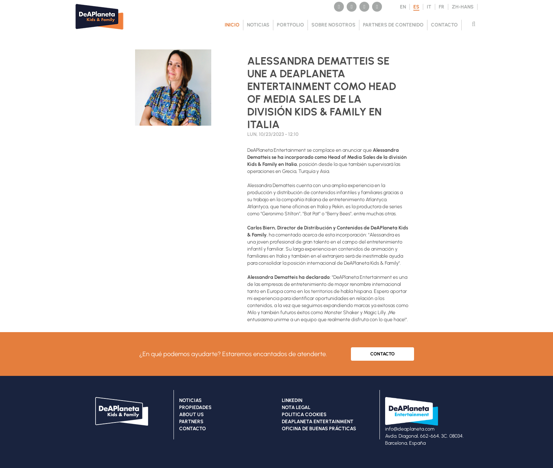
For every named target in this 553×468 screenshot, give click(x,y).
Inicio (232, 25)
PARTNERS (191, 422)
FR (441, 7)
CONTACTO (444, 25)
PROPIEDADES (195, 407)
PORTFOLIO (290, 25)
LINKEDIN (292, 400)
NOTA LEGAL (296, 407)
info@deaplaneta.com (410, 429)
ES (416, 7)
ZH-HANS (463, 7)
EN (403, 7)
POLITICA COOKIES (304, 415)
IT (429, 7)
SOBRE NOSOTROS (333, 25)
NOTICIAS (258, 25)
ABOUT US (191, 415)
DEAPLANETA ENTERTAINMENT (317, 422)
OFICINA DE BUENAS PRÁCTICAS (319, 429)
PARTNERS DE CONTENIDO (393, 25)
